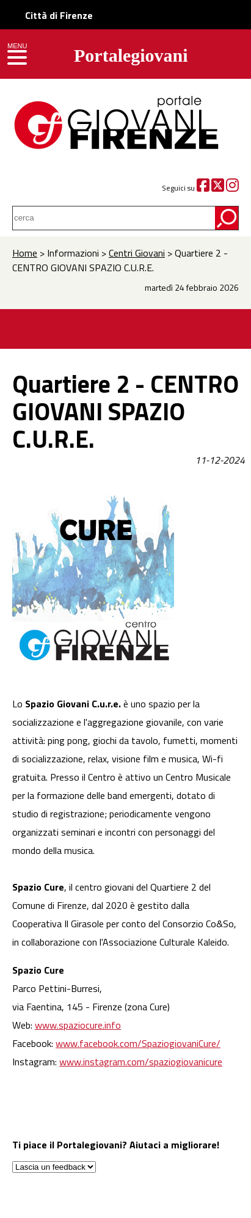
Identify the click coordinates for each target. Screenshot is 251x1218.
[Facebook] (203, 188)
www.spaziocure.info (78, 1025)
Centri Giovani (137, 253)
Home (24, 253)
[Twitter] (217, 188)
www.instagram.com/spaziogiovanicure (140, 1061)
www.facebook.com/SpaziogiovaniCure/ (138, 1043)
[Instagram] (232, 188)
